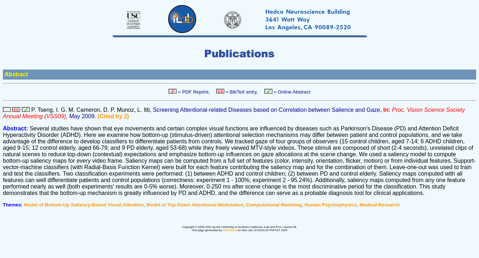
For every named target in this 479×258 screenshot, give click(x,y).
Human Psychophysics (330, 204)
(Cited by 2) (113, 116)
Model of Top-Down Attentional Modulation (194, 204)
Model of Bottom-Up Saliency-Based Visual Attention (84, 204)
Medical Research (380, 204)
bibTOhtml (230, 230)
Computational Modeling (274, 204)
